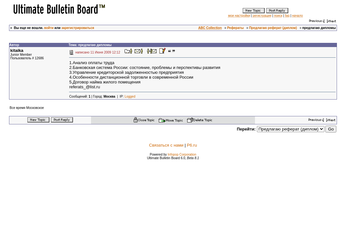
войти (49, 28)
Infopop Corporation (182, 154)
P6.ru (192, 145)
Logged (130, 96)
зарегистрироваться (77, 28)
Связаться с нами (166, 145)
